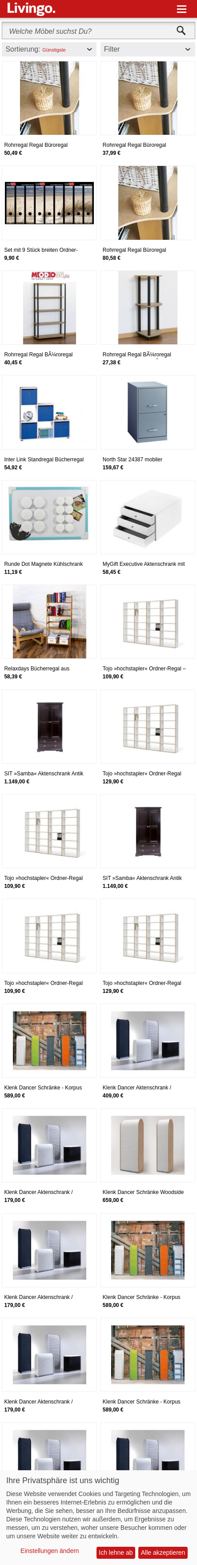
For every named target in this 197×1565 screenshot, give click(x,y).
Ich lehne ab (116, 1552)
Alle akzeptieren (163, 1552)
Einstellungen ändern (49, 1550)
